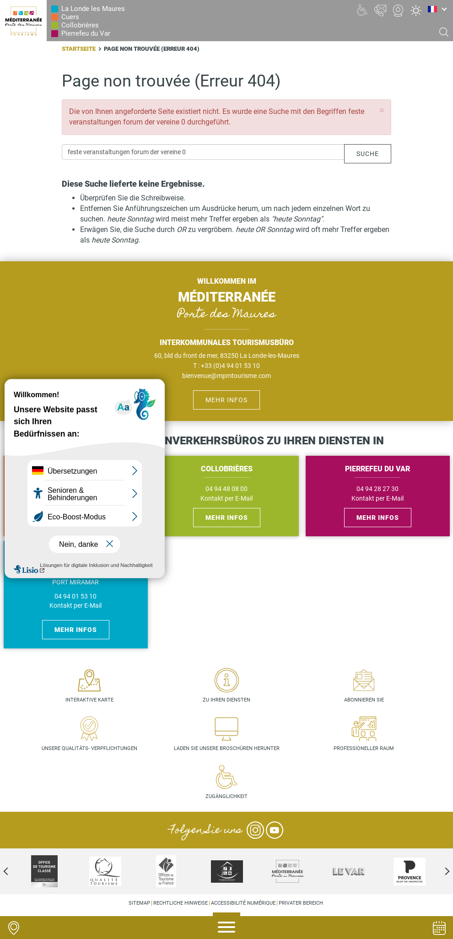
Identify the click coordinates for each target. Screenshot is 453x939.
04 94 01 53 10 (75, 596)
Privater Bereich (301, 903)
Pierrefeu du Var (85, 33)
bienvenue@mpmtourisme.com (226, 375)
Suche (367, 153)
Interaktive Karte (89, 700)
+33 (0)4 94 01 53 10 (230, 365)
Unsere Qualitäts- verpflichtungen (89, 748)
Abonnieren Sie (364, 700)
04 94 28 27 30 (377, 489)
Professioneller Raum (364, 748)
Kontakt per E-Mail (226, 498)
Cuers (70, 17)
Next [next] (439, 871)
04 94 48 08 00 (226, 489)
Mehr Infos (226, 400)
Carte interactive (14, 928)
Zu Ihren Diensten (226, 700)
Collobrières (80, 25)
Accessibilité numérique (243, 903)
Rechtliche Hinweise (180, 903)
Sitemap (139, 903)
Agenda (439, 928)
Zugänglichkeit (226, 796)
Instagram (255, 830)
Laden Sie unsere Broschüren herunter (227, 748)
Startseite (79, 48)
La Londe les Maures (93, 9)
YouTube (274, 830)
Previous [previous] (13, 871)
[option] (44, 871)
